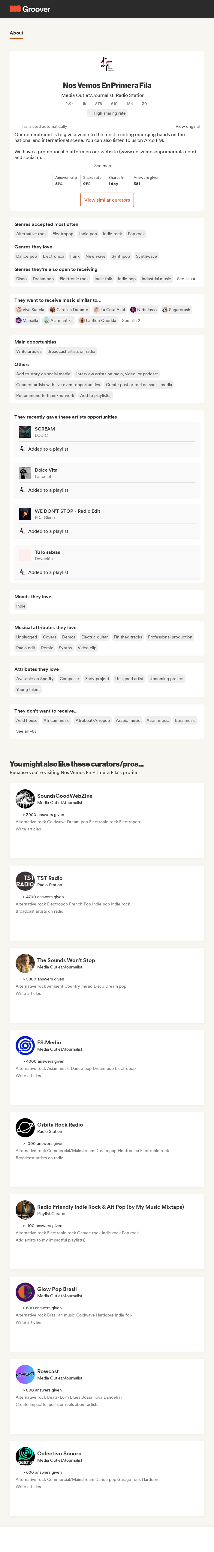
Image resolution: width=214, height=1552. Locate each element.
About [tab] (16, 33)
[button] (186, 279)
